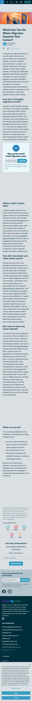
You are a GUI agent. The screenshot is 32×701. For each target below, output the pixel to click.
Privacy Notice (17, 166)
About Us (5, 661)
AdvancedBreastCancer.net (12, 627)
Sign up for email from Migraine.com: (16, 155)
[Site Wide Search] (11, 2)
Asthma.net (6, 638)
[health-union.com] (11, 601)
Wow (11, 535)
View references (9, 523)
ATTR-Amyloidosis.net (10, 644)
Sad (23, 527)
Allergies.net (6, 633)
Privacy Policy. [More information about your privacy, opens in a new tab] (24, 685)
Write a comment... (10, 558)
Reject (16, 693)
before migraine (22, 346)
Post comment (16, 563)
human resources (9, 288)
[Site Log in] (21, 2)
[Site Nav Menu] (7, 2)
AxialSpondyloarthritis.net (11, 647)
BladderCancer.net (8, 650)
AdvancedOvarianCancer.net (12, 630)
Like (7, 527)
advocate (20, 221)
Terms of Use (17, 586)
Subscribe (27, 2)
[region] (16, 681)
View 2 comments (16, 553)
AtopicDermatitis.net (9, 641)
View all (5, 656)
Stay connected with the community (12, 574)
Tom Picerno (12, 43)
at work (5, 124)
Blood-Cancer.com (8, 653)
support (20, 369)
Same (19, 535)
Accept (16, 697)
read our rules (16, 547)
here (13, 519)
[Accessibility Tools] (17, 2)
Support (15, 527)
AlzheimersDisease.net (10, 636)
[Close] (30, 664)
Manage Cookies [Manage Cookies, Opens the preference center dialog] (16, 688)
